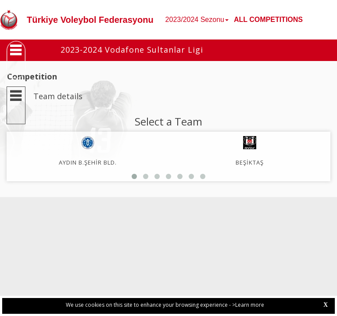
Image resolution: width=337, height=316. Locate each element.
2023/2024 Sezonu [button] (197, 19)
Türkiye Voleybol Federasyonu (90, 20)
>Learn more (248, 305)
